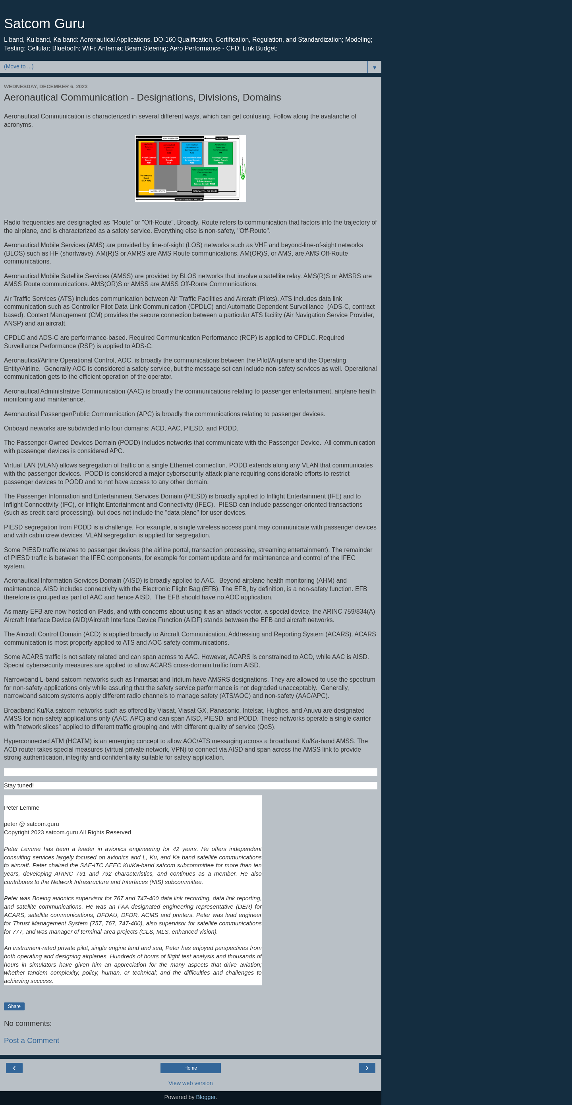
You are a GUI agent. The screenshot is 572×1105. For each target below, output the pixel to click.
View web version (190, 1083)
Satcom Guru (44, 23)
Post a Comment (31, 1040)
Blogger (206, 1097)
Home (190, 1068)
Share (14, 1006)
